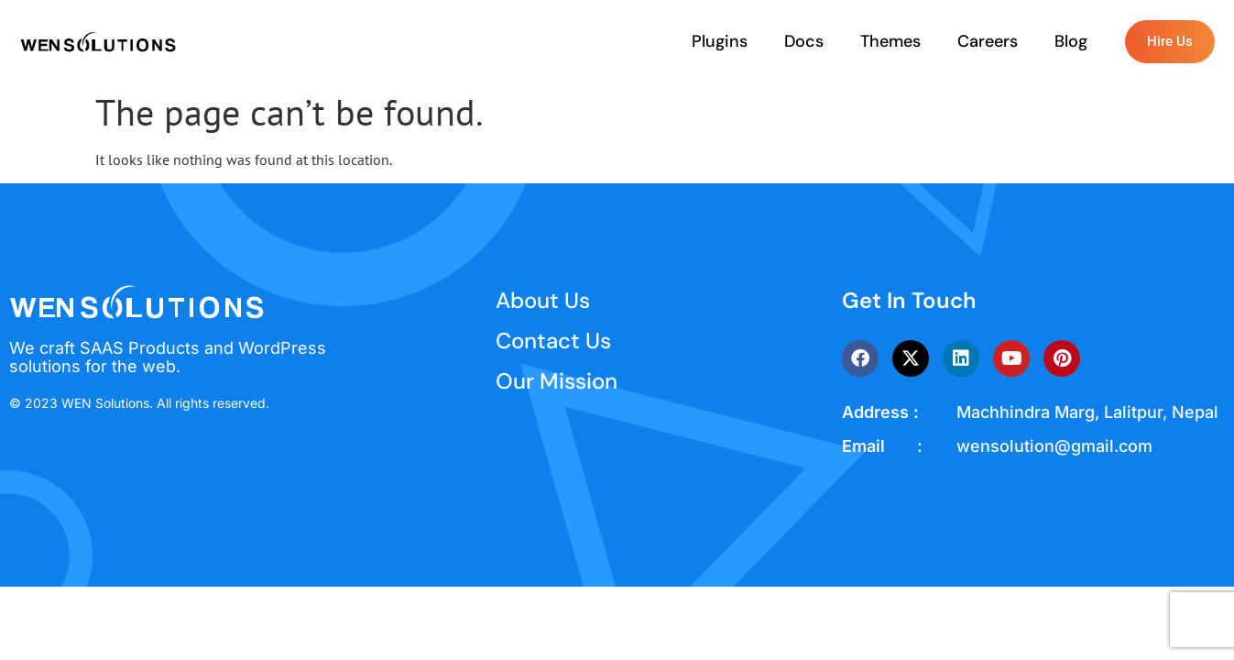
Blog (1070, 41)
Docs (804, 41)
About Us (543, 300)
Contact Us (553, 340)
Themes (890, 41)
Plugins (720, 41)
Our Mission (556, 381)
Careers (987, 41)
